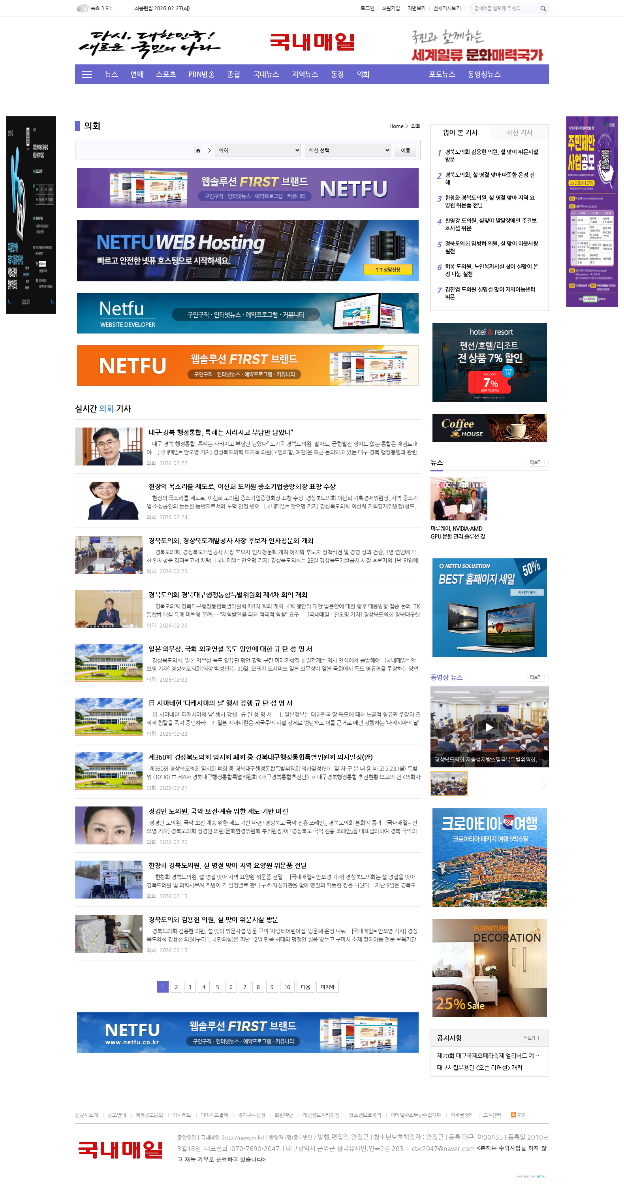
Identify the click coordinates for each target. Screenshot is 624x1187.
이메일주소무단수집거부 (416, 1114)
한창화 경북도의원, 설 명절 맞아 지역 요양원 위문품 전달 (227, 865)
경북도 (203, 93)
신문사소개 (86, 1114)
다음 (305, 987)
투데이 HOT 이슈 (130, 93)
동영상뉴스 (484, 74)
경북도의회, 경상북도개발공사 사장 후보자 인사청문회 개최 (231, 541)
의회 (363, 74)
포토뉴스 (442, 74)
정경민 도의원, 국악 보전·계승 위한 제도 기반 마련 (218, 811)
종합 (233, 74)
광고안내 (116, 1114)
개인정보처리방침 (321, 1114)
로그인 (367, 8)
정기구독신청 (251, 1114)
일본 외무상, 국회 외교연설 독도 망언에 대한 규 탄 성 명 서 (230, 649)
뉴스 (111, 74)
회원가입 (391, 8)
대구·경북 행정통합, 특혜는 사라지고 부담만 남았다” (220, 432)
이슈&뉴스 (241, 93)
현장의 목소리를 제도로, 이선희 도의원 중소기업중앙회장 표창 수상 (242, 486)
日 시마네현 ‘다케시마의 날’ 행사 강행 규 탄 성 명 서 (220, 703)
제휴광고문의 (149, 1114)
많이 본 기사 (460, 132)
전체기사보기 (447, 8)
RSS (518, 1114)
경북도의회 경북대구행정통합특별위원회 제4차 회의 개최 (228, 595)
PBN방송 (201, 74)
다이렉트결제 (214, 1114)
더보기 (535, 462)
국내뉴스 (266, 74)
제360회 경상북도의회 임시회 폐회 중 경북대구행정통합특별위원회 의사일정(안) (260, 757)
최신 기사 (519, 132)
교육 (174, 93)
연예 (136, 74)
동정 (337, 74)
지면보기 (417, 8)
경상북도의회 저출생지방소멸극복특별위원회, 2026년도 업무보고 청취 (491, 759)
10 (287, 987)
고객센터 (492, 1114)
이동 (405, 150)
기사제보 (182, 1114)
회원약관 (283, 1114)
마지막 (328, 987)
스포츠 (166, 74)
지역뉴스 (305, 74)
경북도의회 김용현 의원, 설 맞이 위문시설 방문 (213, 919)
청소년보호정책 (365, 1114)
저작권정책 (462, 1114)
